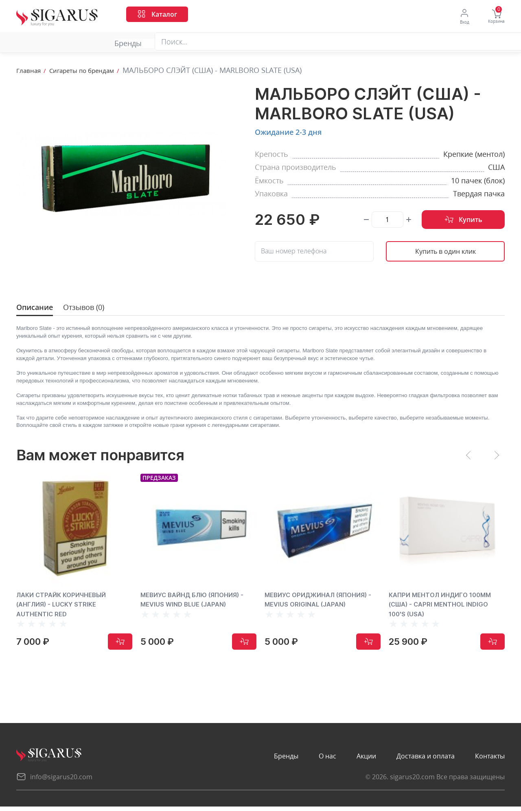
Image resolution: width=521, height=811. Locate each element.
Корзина (494, 17)
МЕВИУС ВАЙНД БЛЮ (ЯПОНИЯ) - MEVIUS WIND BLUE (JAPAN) (197, 608)
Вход (458, 17)
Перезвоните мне (473, 42)
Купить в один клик (445, 253)
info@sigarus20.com (54, 781)
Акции (174, 43)
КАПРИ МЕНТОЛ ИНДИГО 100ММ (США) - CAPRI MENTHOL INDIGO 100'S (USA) (443, 608)
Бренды (30, 43)
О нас (103, 43)
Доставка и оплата (267, 43)
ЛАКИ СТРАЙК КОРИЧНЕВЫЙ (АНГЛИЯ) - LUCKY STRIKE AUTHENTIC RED (69, 608)
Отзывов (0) (91, 309)
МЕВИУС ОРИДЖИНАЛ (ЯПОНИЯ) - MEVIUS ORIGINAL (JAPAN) (319, 608)
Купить (463, 220)
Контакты (366, 43)
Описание (37, 309)
